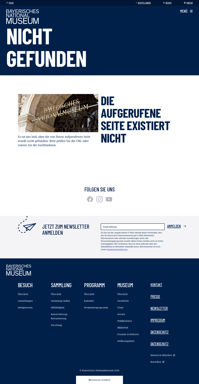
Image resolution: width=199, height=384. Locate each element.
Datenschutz (159, 332)
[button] (186, 11)
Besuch (167, 3)
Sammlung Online (60, 300)
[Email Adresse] (133, 226)
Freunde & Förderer (128, 334)
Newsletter (159, 308)
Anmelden (176, 226)
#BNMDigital (57, 307)
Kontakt (156, 284)
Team (120, 307)
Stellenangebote (126, 340)
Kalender (89, 300)
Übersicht (23, 294)
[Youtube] (109, 201)
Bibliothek (122, 327)
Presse (155, 296)
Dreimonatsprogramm (96, 307)
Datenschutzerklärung (117, 249)
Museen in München (162, 355)
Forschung (56, 325)
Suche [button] (10, 3)
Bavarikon (157, 361)
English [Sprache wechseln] (188, 3)
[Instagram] (100, 201)
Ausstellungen (143, 3)
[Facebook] (90, 201)
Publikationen (124, 320)
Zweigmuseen (25, 307)
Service (121, 314)
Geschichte (123, 300)
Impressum (157, 320)
